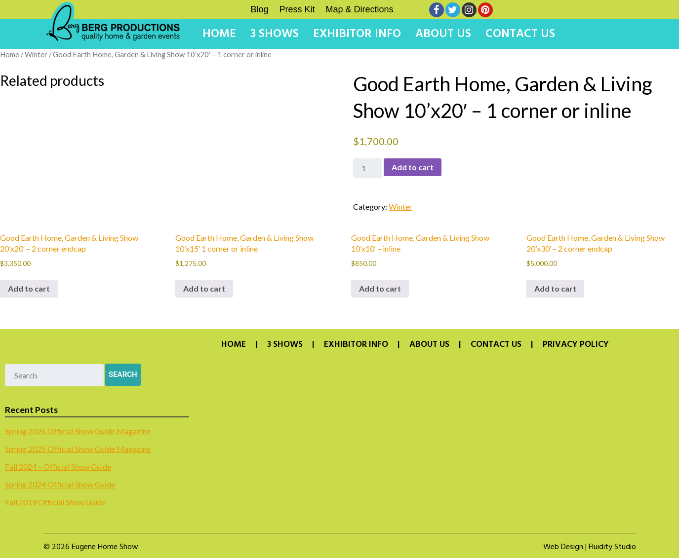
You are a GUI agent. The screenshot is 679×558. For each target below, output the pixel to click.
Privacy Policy (576, 344)
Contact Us (520, 34)
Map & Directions (360, 9)
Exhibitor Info (357, 34)
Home (219, 34)
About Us (443, 34)
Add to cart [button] (29, 288)
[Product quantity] (367, 168)
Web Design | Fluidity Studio (589, 547)
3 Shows (274, 34)
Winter (36, 54)
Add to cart (413, 167)
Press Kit (297, 9)
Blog (260, 9)
